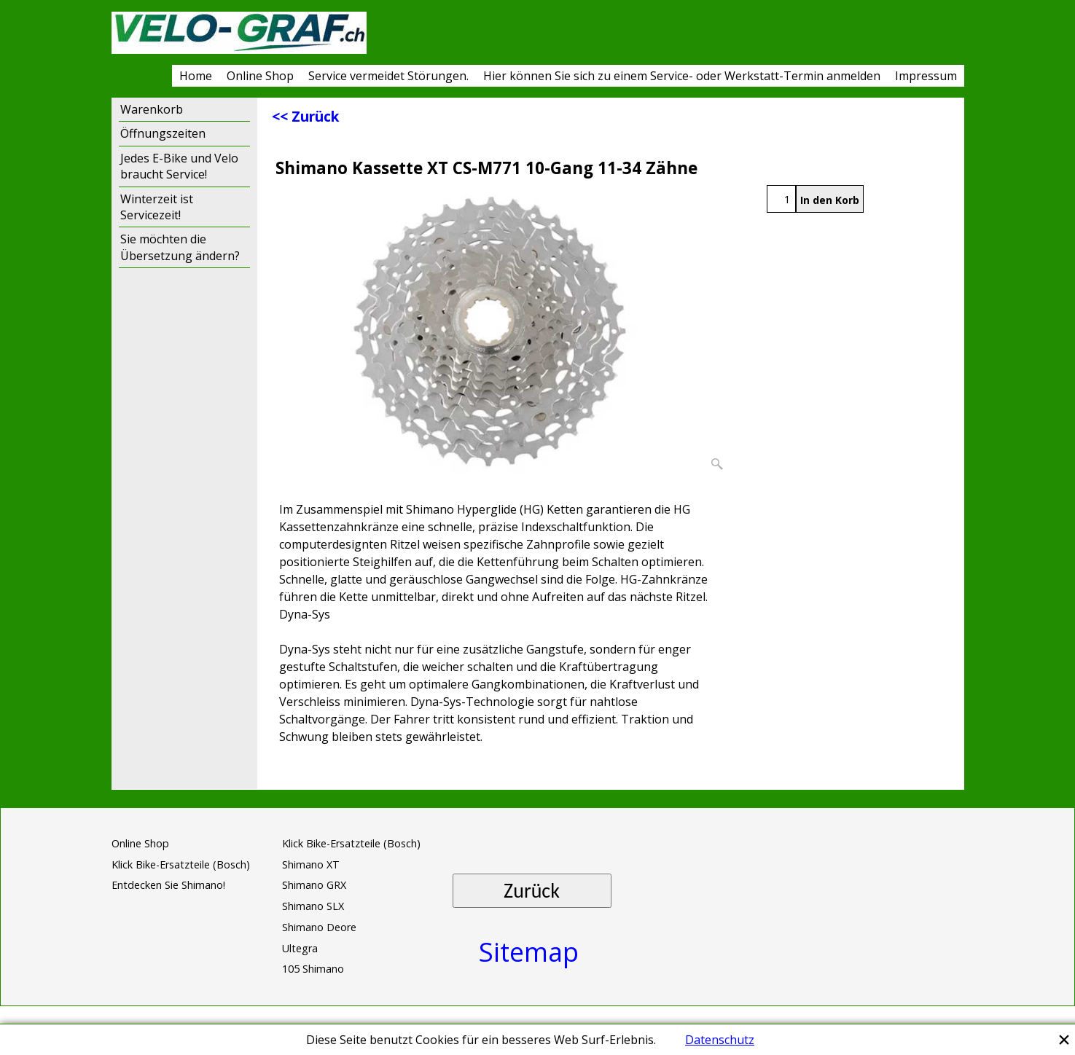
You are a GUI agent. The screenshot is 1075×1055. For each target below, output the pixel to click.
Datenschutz (719, 1040)
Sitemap (529, 952)
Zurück (532, 890)
